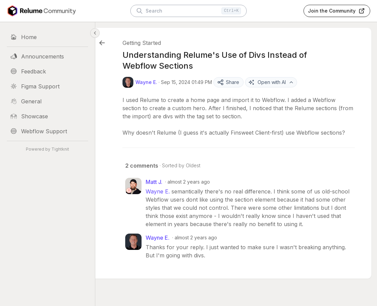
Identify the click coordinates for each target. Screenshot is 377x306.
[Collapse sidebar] (95, 33)
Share (245, 82)
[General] (47, 101)
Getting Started (158, 42)
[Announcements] (47, 56)
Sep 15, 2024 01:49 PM (203, 82)
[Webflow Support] (47, 131)
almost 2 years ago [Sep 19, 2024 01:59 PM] (212, 254)
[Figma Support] (47, 86)
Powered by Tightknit (47, 149)
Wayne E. (174, 199)
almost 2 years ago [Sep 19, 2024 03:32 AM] (205, 190)
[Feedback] (47, 71)
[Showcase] (47, 116)
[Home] (47, 37)
